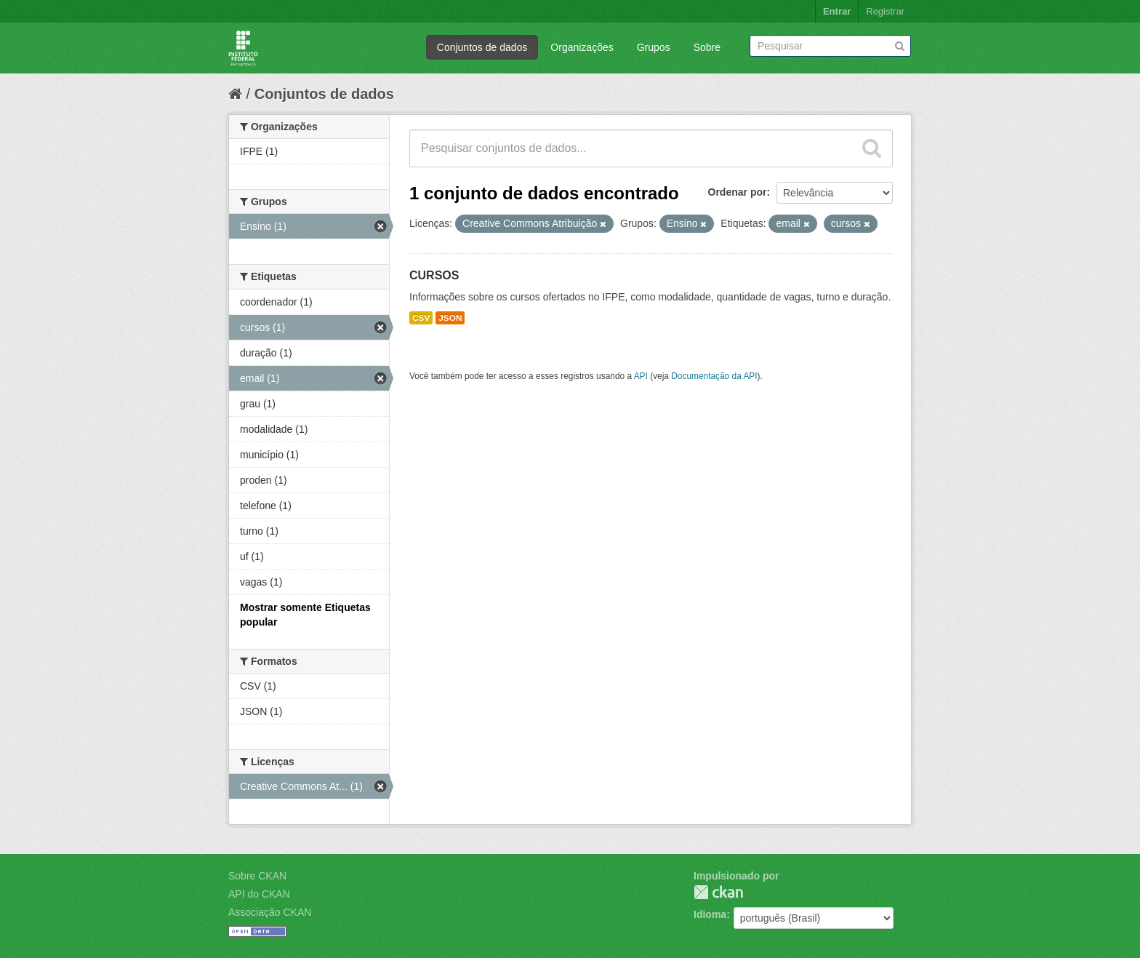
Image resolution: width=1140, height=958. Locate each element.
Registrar (885, 11)
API (641, 376)
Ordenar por (737, 192)
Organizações (581, 47)
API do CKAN (259, 894)
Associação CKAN (269, 912)
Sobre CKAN (257, 876)
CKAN (718, 892)
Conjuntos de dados (482, 47)
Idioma (710, 914)
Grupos (653, 47)
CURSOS (434, 275)
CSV (421, 318)
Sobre (707, 47)
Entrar (837, 11)
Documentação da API (714, 376)
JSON (450, 318)
